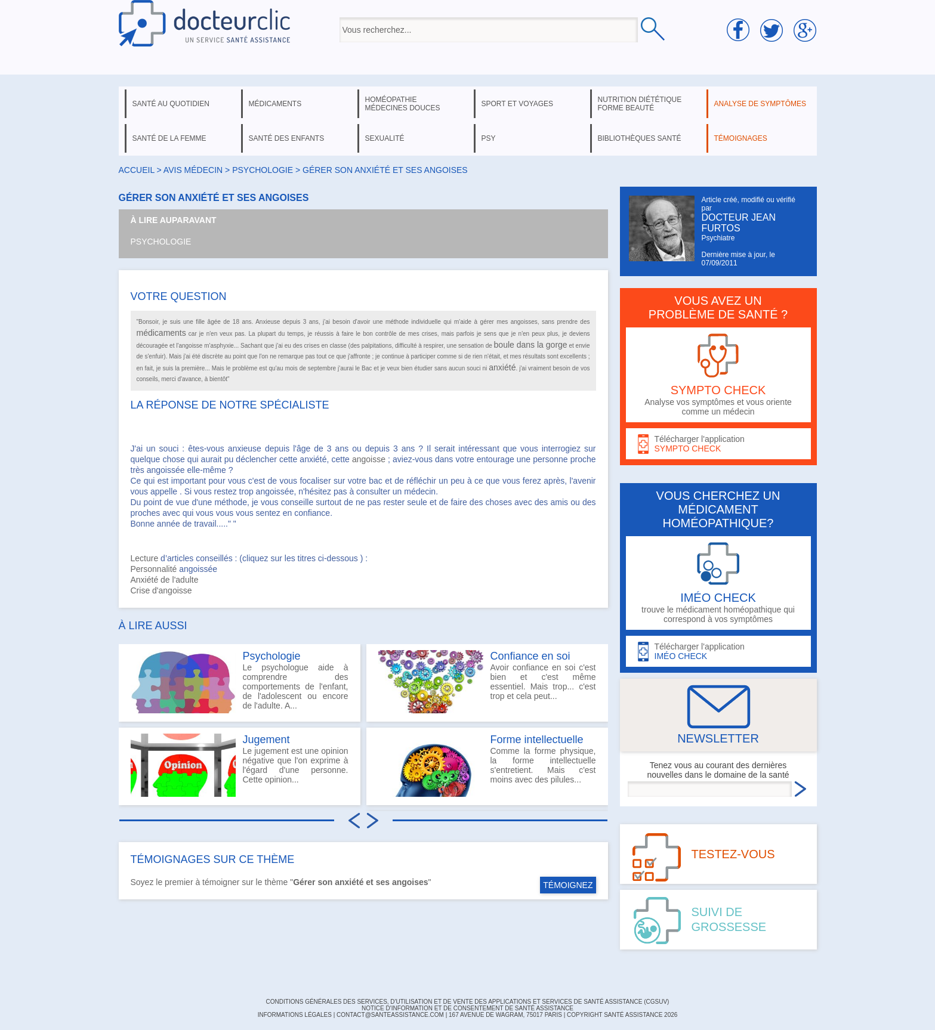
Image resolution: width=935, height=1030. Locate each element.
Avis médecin (193, 170)
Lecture (145, 558)
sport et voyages (518, 104)
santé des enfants (287, 138)
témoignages (740, 138)
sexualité (385, 138)
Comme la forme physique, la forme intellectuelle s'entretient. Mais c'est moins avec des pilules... (487, 765)
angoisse (368, 459)
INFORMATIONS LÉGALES (295, 1015)
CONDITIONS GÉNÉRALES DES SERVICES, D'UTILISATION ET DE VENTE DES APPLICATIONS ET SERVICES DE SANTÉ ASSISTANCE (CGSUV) (467, 1001)
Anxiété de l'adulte (165, 579)
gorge (556, 344)
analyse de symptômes (760, 104)
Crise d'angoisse (161, 590)
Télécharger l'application (718, 444)
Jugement (266, 740)
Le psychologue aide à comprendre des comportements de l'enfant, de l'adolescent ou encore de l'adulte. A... (239, 681)
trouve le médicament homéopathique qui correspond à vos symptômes (718, 583)
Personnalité (154, 569)
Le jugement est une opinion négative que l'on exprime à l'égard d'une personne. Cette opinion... (239, 765)
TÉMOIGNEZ (568, 885)
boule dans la (520, 344)
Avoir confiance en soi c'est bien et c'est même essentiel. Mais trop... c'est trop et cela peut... (487, 681)
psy (489, 138)
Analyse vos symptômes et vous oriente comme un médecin (718, 374)
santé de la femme (169, 138)
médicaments (275, 104)
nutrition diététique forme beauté (640, 103)
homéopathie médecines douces (402, 103)
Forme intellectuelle (537, 740)
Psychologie (161, 241)
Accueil (137, 170)
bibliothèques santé (639, 138)
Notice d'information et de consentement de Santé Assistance (467, 1008)
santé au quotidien (170, 104)
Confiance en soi (530, 656)
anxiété (502, 367)
